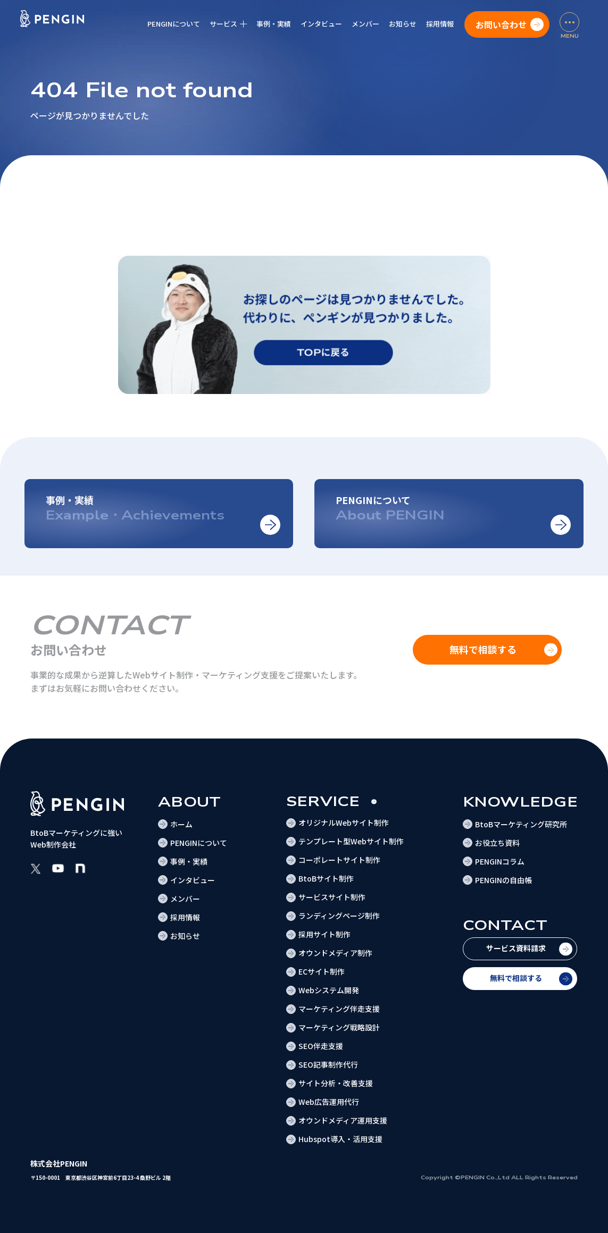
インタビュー (321, 24)
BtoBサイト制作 (326, 878)
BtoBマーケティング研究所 (521, 824)
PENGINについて (173, 24)
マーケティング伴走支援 (339, 1008)
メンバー (365, 24)
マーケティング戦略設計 (339, 1027)
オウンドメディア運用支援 (342, 1120)
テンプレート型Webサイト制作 (351, 841)
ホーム (181, 824)
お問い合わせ (501, 24)
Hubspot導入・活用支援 (340, 1139)
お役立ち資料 (497, 842)
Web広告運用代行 (328, 1101)
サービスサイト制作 (331, 897)
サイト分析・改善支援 (335, 1083)
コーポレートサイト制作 (339, 859)
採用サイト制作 (324, 934)
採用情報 (440, 24)
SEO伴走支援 (320, 1046)
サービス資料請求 (516, 948)
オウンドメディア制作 (335, 952)
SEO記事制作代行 (328, 1064)
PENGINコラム (499, 861)
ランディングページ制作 (339, 915)
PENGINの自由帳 (503, 880)
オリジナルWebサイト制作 (343, 822)
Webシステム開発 (328, 990)
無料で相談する (516, 977)
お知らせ (403, 24)
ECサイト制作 (321, 971)
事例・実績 (273, 24)
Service (323, 801)
